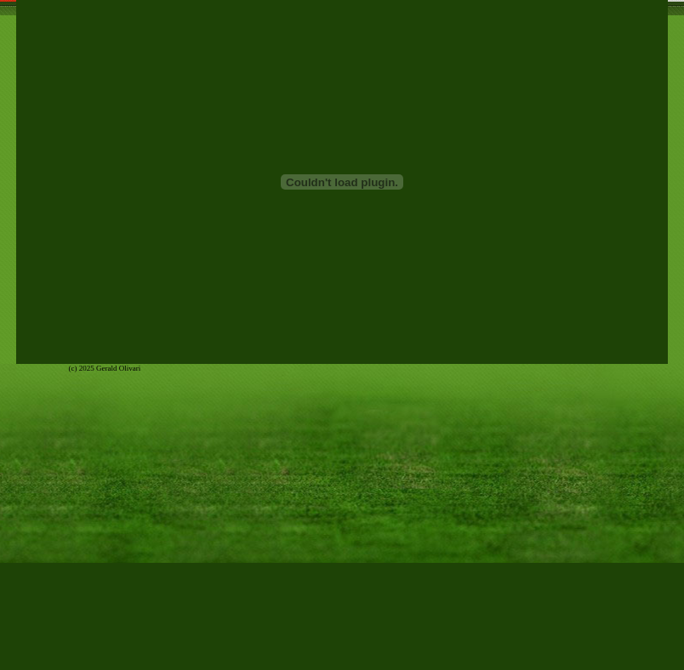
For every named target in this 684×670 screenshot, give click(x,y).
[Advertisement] (342, 631)
